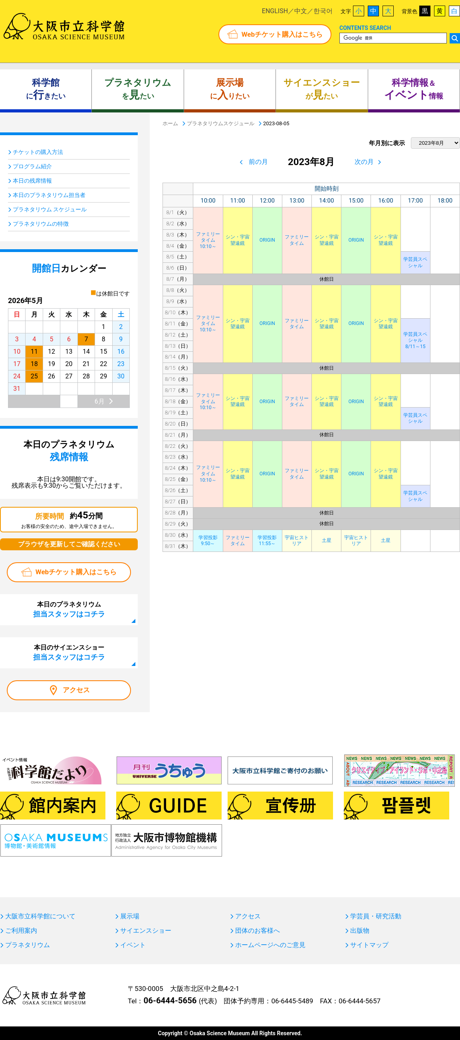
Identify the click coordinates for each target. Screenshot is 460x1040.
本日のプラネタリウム (69, 609)
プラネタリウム (27, 945)
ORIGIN (267, 240)
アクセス (76, 690)
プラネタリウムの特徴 (41, 224)
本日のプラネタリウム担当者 (49, 195)
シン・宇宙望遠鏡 (238, 240)
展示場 (129, 916)
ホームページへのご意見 (270, 945)
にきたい (45, 89)
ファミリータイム (297, 240)
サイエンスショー (145, 931)
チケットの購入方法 (38, 152)
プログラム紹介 (32, 166)
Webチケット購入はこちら (282, 34)
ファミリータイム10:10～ (208, 240)
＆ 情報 (413, 89)
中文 (300, 11)
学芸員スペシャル (415, 262)
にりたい (230, 89)
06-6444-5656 (169, 1000)
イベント (133, 945)
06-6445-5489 (292, 1001)
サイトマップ (369, 945)
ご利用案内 (21, 931)
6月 (100, 401)
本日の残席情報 (32, 180)
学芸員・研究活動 (375, 916)
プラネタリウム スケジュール (50, 209)
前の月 (258, 161)
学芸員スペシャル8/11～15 (415, 340)
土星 (326, 540)
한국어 (323, 11)
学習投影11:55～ (267, 541)
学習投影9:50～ (208, 541)
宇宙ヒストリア (297, 541)
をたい (137, 89)
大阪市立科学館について (40, 916)
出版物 (359, 931)
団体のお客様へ (257, 931)
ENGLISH (275, 11)
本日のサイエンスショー (69, 652)
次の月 (364, 161)
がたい (322, 89)
